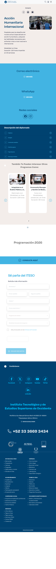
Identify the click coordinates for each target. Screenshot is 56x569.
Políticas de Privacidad (31, 330)
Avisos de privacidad (28, 530)
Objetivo (10, 133)
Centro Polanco (9, 505)
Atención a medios (34, 490)
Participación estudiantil (12, 490)
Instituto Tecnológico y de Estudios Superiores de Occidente (28, 406)
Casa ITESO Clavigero (35, 473)
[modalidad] (28, 323)
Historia (31, 482)
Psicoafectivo (9, 482)
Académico (8, 480)
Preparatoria (8, 463)
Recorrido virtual (33, 465)
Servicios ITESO (9, 517)
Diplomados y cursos (11, 469)
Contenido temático (13, 142)
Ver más (28, 77)
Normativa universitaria (35, 503)
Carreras (7, 465)
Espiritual (7, 484)
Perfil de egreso (12, 147)
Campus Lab (32, 469)
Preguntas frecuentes (35, 492)
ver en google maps (28, 421)
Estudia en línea (9, 471)
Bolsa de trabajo (33, 488)
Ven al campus (33, 461)
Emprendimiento (10, 492)
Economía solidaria (10, 503)
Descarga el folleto (12, 156)
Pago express (9, 515)
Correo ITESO (9, 519)
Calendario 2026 (33, 505)
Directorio (32, 480)
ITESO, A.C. (32, 484)
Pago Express (11, 152)
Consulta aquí (28, 260)
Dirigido (10, 137)
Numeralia (32, 486)
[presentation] (5, 200)
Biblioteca (32, 467)
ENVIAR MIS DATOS (16, 351)
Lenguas (7, 486)
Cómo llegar (32, 463)
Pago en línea (9, 513)
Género (7, 488)
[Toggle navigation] (50, 2)
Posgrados (8, 467)
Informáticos (9, 511)
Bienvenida (8, 461)
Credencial (8, 521)
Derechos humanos (10, 500)
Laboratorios (32, 471)
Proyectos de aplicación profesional (15, 498)
